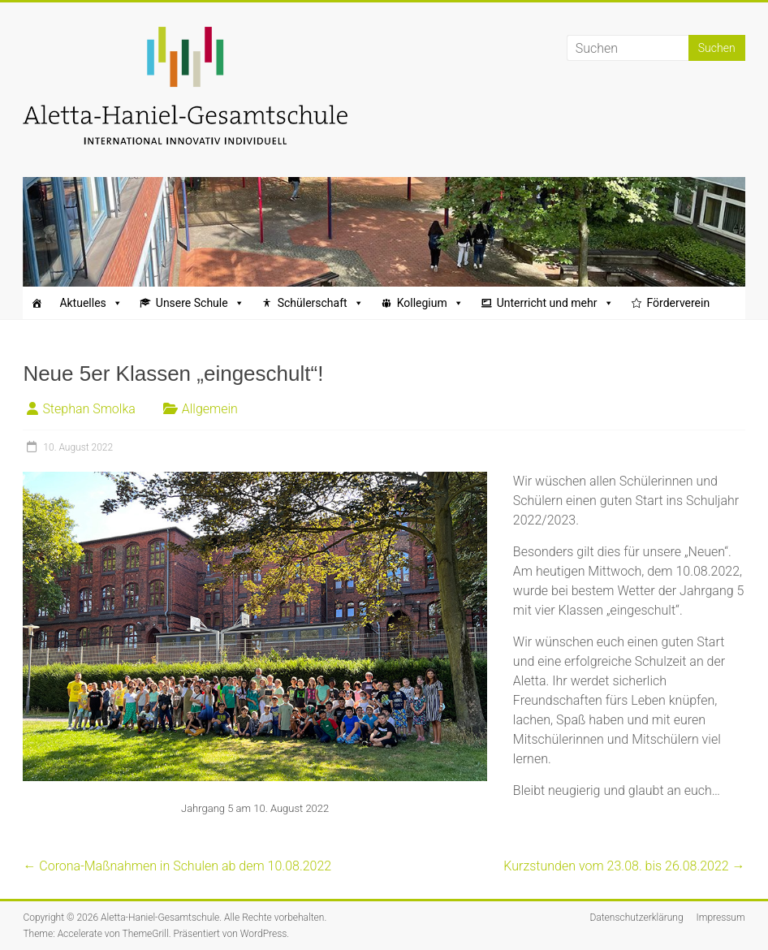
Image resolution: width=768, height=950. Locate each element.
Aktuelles (90, 302)
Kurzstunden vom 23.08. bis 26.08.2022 (623, 866)
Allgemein (210, 409)
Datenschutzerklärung (636, 917)
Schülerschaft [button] (321, 302)
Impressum (721, 917)
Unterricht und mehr (555, 302)
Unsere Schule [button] (200, 302)
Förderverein (678, 302)
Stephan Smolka (88, 409)
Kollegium (430, 302)
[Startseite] (36, 303)
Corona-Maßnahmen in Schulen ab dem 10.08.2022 (177, 866)
